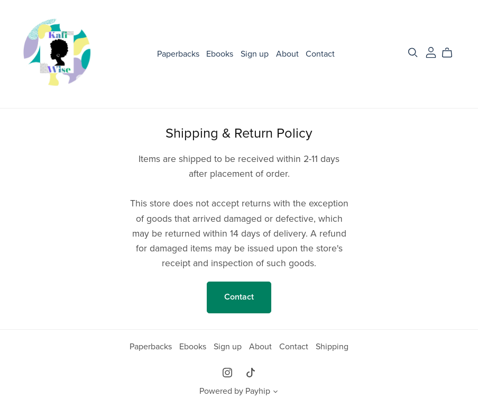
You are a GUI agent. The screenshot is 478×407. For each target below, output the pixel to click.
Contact (320, 54)
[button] (275, 392)
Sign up (255, 54)
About (287, 54)
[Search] (413, 53)
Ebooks (219, 54)
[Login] (431, 51)
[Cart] (451, 53)
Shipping (332, 346)
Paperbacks (178, 54)
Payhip (257, 391)
